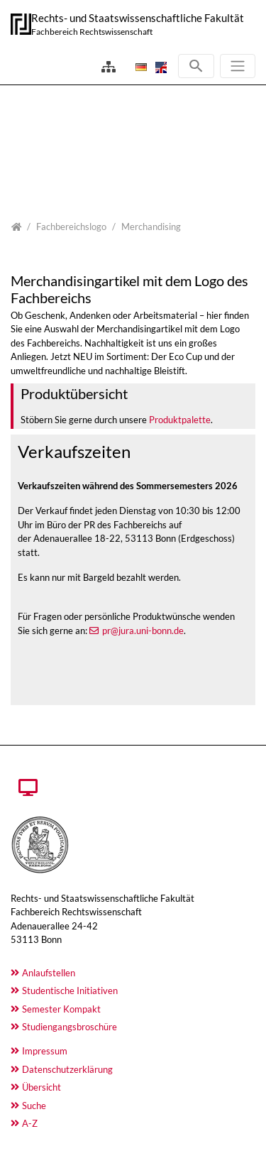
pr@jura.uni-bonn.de (143, 630)
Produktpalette (180, 419)
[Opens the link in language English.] (160, 67)
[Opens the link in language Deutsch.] (140, 67)
